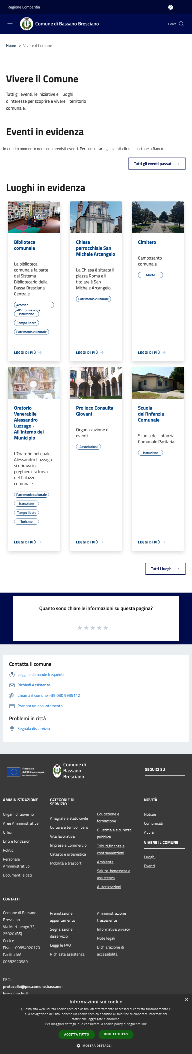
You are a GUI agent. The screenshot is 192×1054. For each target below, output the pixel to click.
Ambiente (105, 862)
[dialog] (96, 1024)
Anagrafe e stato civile (69, 818)
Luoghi (150, 857)
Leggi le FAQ (60, 945)
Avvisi (149, 832)
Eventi (149, 866)
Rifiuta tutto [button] (116, 1034)
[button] (96, 1045)
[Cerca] (181, 24)
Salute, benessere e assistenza (113, 874)
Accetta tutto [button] (76, 1034)
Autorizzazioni (109, 887)
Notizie (150, 814)
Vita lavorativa (62, 836)
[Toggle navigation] (10, 23)
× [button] (186, 1000)
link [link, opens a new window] (144, 1024)
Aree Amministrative (20, 823)
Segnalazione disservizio (61, 932)
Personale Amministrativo (16, 862)
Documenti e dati (17, 875)
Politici (8, 850)
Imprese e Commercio (68, 845)
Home (11, 45)
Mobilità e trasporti (66, 863)
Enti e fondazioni (17, 841)
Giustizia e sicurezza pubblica (114, 833)
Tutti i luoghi (165, 569)
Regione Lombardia (24, 7)
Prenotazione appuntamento (62, 916)
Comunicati (153, 823)
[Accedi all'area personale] (171, 7)
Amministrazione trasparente (111, 916)
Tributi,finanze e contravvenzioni (110, 849)
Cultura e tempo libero (69, 827)
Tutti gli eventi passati (157, 164)
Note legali (106, 938)
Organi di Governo (18, 814)
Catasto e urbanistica (68, 854)
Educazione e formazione (108, 817)
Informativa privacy (113, 929)
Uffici (7, 832)
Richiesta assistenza (67, 954)
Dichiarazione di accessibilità (110, 950)
